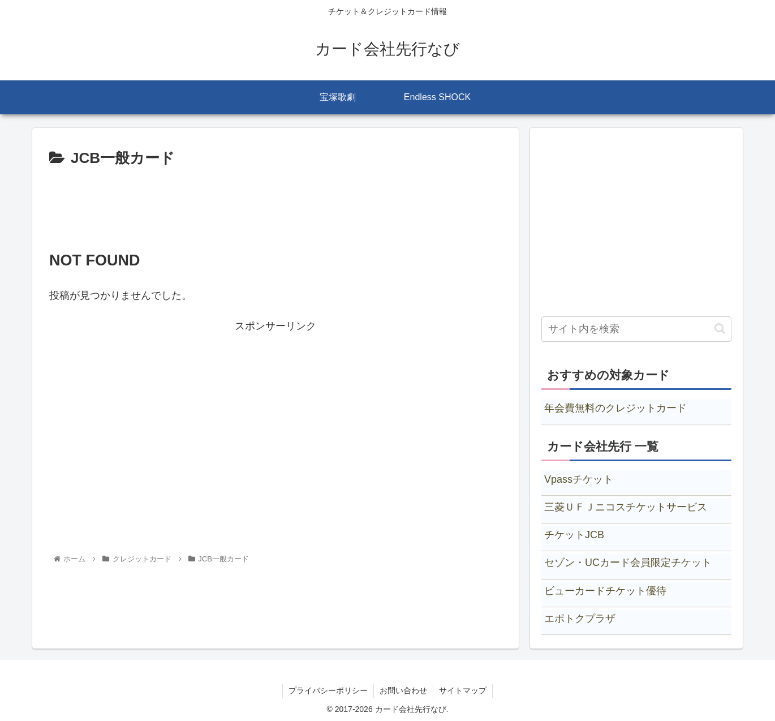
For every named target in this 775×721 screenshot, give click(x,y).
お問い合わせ (403, 690)
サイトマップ (462, 690)
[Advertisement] (275, 202)
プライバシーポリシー (328, 690)
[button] (720, 328)
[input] (636, 329)
